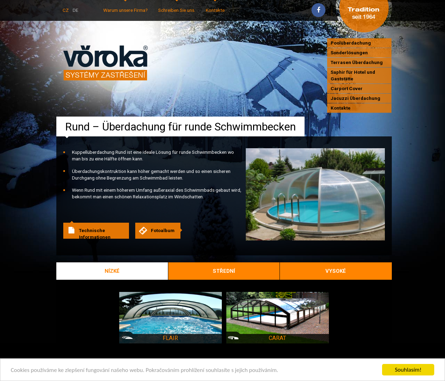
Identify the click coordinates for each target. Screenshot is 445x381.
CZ (66, 10)
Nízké (112, 271)
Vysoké (335, 271)
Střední (224, 271)
